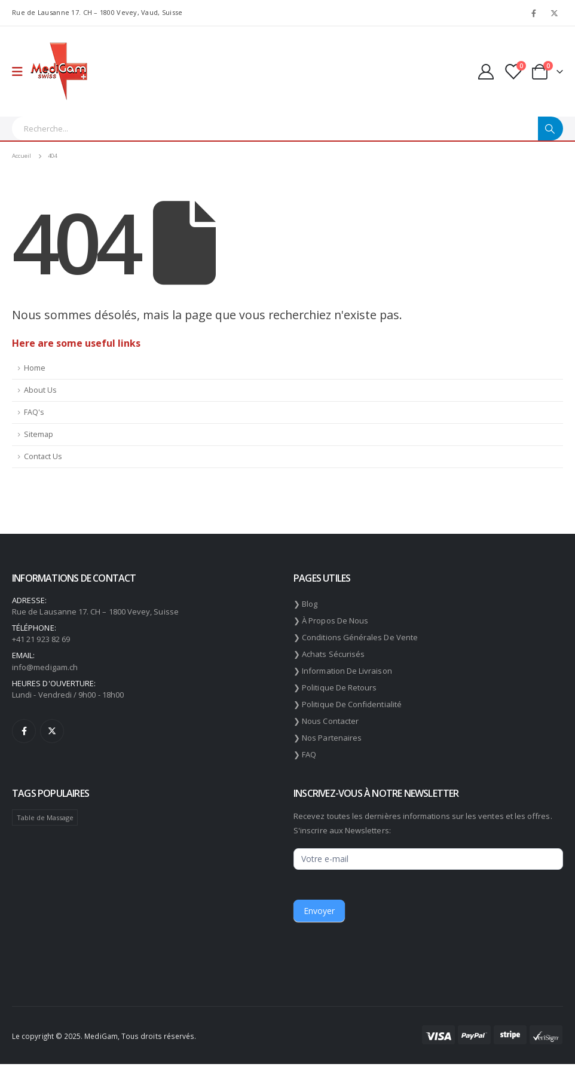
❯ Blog (305, 603)
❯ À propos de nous (330, 620)
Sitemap (38, 434)
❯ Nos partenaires (327, 737)
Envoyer (319, 910)
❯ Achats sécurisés (329, 654)
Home (34, 368)
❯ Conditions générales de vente (355, 637)
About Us (40, 390)
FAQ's (34, 412)
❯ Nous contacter (326, 721)
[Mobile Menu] (21, 72)
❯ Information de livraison (342, 670)
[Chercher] (550, 128)
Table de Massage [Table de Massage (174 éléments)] (45, 817)
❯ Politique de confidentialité (347, 704)
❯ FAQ (304, 754)
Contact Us (43, 456)
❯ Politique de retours (335, 687)
